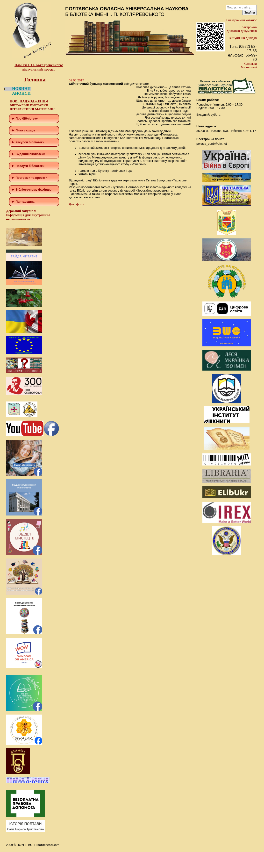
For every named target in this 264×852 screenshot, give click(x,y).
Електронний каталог (241, 20)
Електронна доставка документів (242, 29)
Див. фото (76, 204)
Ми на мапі (249, 67)
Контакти (250, 63)
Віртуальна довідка (243, 38)
